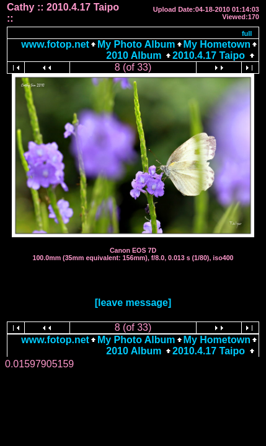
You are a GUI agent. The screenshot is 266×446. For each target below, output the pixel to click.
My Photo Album (136, 44)
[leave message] (133, 302)
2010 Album (135, 55)
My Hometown (217, 44)
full (247, 33)
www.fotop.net (55, 44)
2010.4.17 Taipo (208, 55)
